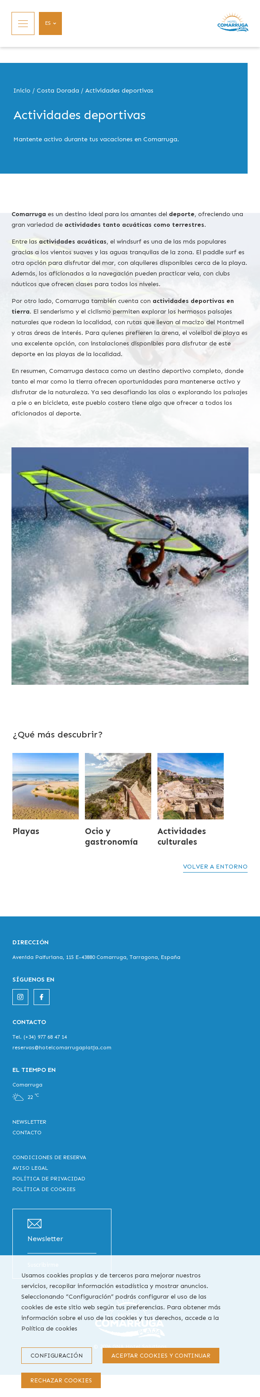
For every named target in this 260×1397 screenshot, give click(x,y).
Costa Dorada (58, 90)
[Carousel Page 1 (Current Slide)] (221, 669)
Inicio (22, 90)
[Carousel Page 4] (239, 669)
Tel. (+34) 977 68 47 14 (39, 1037)
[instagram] (20, 997)
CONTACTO (27, 1132)
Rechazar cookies (61, 1380)
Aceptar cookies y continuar (160, 1355)
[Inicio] (233, 23)
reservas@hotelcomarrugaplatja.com (61, 1047)
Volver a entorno (215, 866)
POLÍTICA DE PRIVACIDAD (48, 1179)
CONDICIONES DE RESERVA (49, 1157)
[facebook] (42, 997)
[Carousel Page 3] (233, 669)
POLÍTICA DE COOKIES (44, 1189)
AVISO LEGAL (30, 1168)
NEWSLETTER (29, 1122)
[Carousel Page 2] (227, 669)
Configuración (57, 1355)
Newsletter (45, 1238)
